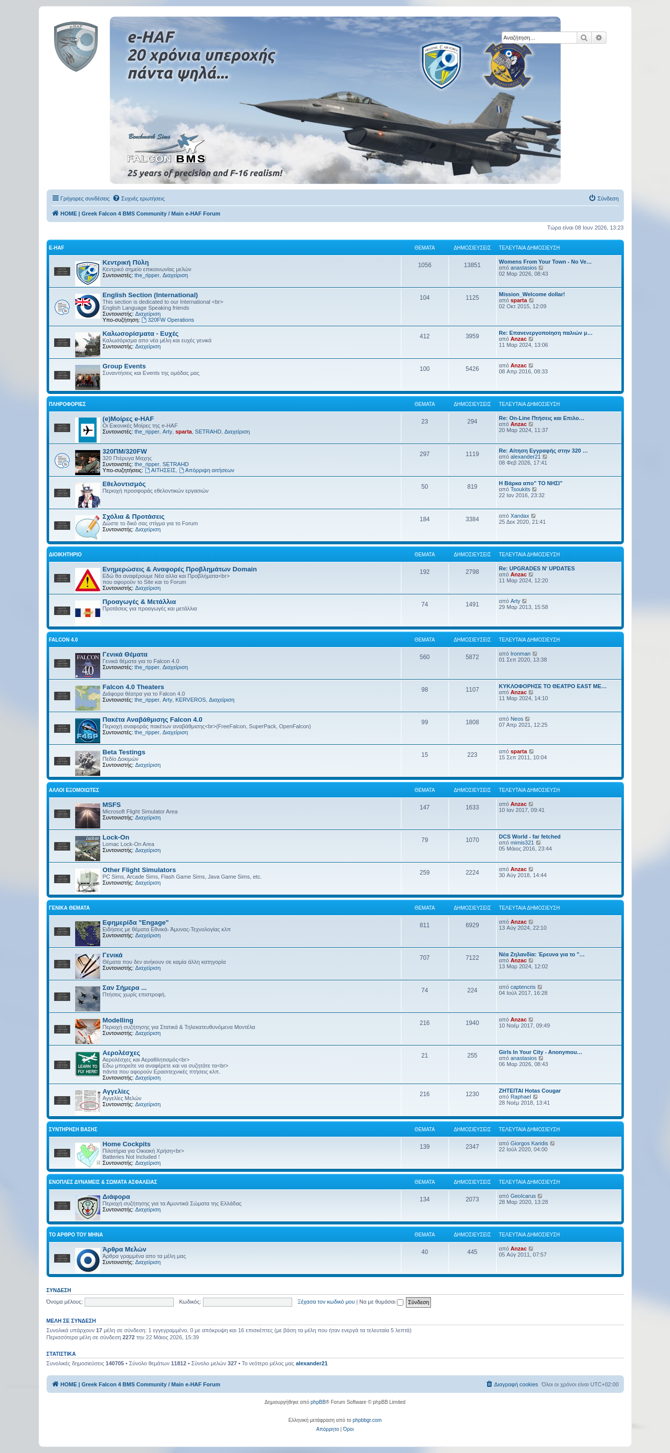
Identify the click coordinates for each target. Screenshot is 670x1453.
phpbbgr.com (367, 1420)
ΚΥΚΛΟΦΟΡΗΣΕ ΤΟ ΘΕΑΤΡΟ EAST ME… (553, 686)
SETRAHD (208, 432)
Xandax (520, 516)
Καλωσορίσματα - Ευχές (141, 333)
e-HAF (57, 248)
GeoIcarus (523, 1196)
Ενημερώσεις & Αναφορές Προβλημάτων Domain (180, 569)
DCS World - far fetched (530, 837)
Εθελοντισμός (124, 484)
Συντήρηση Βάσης (73, 1129)
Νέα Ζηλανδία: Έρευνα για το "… (542, 954)
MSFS (112, 804)
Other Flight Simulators (139, 870)
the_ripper (147, 275)
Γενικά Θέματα (125, 654)
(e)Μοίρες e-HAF (128, 419)
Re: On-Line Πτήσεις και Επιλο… (542, 418)
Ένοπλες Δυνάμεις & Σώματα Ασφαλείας (103, 1182)
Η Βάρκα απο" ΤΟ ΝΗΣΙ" (531, 483)
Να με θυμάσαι (381, 1302)
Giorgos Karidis (529, 1143)
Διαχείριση (175, 275)
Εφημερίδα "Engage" (136, 922)
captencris (523, 987)
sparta (519, 300)
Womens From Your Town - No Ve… (545, 262)
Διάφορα (116, 1196)
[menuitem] (138, 198)
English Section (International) (150, 295)
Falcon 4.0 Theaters (133, 687)
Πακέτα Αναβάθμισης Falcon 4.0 (152, 719)
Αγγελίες (116, 1091)
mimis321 (522, 843)
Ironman (521, 654)
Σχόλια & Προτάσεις (134, 516)
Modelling (118, 1020)
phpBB (318, 1402)
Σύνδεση (59, 1290)
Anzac (519, 339)
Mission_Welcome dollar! (532, 294)
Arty (167, 432)
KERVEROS (190, 700)
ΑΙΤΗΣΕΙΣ (160, 470)
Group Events (124, 366)
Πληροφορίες (67, 404)
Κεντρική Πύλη (126, 262)
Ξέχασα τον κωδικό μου (326, 1302)
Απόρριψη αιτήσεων (207, 470)
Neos (517, 719)
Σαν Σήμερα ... (125, 987)
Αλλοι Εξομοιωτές (74, 790)
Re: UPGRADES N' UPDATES (537, 568)
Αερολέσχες (121, 1053)
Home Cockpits (127, 1144)
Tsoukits (521, 489)
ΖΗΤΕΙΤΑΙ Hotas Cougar (530, 1091)
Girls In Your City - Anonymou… (541, 1052)
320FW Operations (167, 320)
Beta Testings (124, 752)
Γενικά (113, 955)
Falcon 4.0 (63, 640)
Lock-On (116, 837)
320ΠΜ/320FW (125, 451)
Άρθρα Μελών (125, 1249)
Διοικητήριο (65, 554)
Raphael (521, 1097)
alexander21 (526, 457)
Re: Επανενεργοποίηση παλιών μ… (546, 333)
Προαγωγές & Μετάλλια (139, 601)
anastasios (524, 268)
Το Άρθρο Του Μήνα (76, 1234)
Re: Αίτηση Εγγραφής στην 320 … (543, 451)
